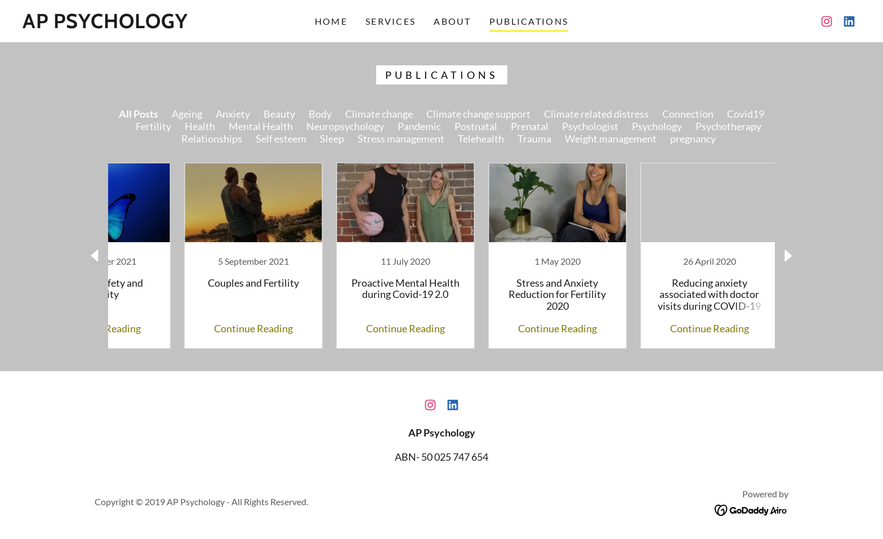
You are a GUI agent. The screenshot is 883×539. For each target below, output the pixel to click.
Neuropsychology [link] (345, 126)
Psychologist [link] (590, 126)
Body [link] (320, 114)
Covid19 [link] (745, 114)
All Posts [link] (138, 114)
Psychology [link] (657, 126)
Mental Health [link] (261, 126)
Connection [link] (687, 114)
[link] (105, 24)
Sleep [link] (332, 138)
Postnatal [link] (475, 126)
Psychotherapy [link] (728, 126)
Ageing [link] (187, 114)
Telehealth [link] (481, 138)
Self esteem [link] (281, 138)
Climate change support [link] (478, 114)
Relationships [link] (211, 138)
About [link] (452, 21)
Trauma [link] (534, 138)
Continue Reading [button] (213, 328)
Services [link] (390, 21)
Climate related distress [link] (596, 114)
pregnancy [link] (693, 138)
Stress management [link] (401, 138)
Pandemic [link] (419, 126)
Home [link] (331, 21)
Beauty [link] (279, 114)
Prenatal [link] (529, 126)
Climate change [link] (379, 114)
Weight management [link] (611, 138)
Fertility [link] (153, 126)
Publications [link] (528, 21)
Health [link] (200, 126)
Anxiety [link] (233, 114)
